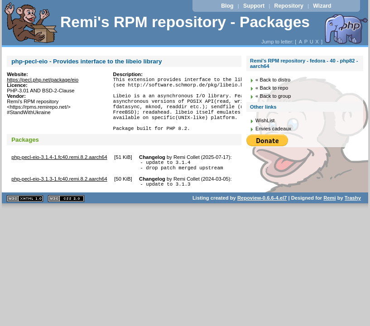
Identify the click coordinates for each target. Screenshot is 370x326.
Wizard (322, 6)
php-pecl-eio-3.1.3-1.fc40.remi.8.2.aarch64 (59, 195)
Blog (227, 6)
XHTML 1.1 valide (25, 216)
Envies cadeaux (273, 128)
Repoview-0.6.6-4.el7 (262, 215)
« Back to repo (271, 88)
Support (253, 6)
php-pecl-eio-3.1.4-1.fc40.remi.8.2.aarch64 (59, 170)
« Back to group (273, 96)
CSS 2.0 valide (66, 216)
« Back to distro (272, 79)
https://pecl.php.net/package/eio (42, 79)
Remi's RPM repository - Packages (185, 22)
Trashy (353, 215)
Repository (288, 6)
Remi (329, 215)
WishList (264, 120)
